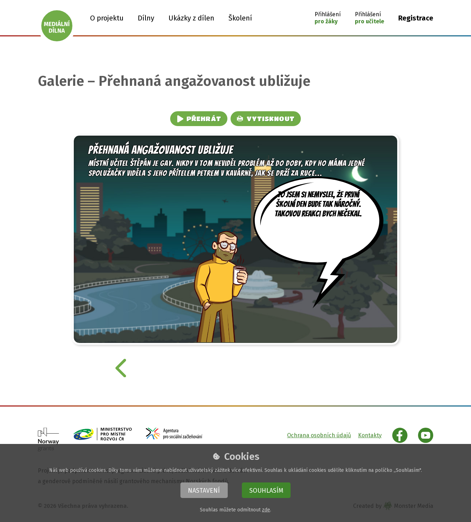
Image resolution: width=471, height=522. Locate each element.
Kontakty (370, 435)
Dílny (146, 18)
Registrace (415, 18)
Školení (240, 18)
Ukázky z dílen (191, 18)
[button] (328, 18)
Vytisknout (265, 118)
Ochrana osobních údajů (319, 435)
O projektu (107, 18)
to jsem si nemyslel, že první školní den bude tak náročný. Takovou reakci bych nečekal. (318, 220)
